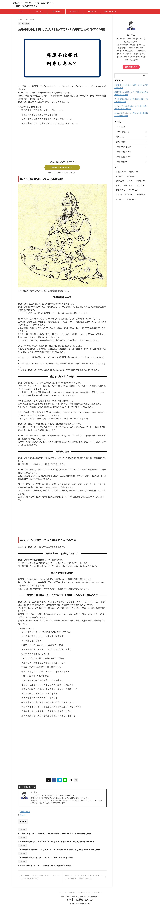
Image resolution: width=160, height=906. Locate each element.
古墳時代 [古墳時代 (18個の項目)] (133, 171)
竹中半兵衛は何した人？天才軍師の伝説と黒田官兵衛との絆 (130, 100)
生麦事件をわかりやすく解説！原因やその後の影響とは (130, 86)
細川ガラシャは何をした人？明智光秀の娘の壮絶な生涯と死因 (130, 93)
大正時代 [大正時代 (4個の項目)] (120, 176)
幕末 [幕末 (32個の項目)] (130, 181)
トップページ (62, 891)
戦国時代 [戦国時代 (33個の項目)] (140, 185)
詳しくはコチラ (131, 67)
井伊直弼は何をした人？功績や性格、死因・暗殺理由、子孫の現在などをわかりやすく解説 (52, 833)
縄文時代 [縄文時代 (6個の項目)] (141, 194)
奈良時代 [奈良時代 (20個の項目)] (131, 176)
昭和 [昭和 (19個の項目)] (119, 194)
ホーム (21, 11)
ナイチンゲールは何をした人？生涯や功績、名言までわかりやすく (130, 107)
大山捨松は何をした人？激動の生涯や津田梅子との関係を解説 (130, 114)
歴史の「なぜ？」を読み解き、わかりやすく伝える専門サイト (80, 895)
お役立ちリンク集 (110, 11)
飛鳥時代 (23, 814)
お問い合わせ (92, 11)
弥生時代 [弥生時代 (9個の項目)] (128, 185)
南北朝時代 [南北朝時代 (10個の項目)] (121, 171)
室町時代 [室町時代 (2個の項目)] (120, 181)
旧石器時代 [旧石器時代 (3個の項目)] (120, 190)
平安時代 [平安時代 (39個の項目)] (140, 181)
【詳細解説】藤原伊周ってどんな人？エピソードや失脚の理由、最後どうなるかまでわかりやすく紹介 (56, 849)
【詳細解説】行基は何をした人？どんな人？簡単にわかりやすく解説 (44, 857)
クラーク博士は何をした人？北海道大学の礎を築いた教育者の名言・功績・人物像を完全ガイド (54, 841)
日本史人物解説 (25, 811)
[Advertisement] (62, 143)
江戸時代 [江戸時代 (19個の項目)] (129, 194)
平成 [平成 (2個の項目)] (118, 185)
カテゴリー (38, 11)
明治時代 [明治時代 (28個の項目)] (133, 190)
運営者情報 (56, 11)
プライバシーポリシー (84, 891)
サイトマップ (74, 11)
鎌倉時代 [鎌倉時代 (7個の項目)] (120, 199)
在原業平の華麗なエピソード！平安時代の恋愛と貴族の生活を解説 (43, 865)
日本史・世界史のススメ (25, 6)
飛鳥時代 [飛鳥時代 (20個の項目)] (131, 199)
